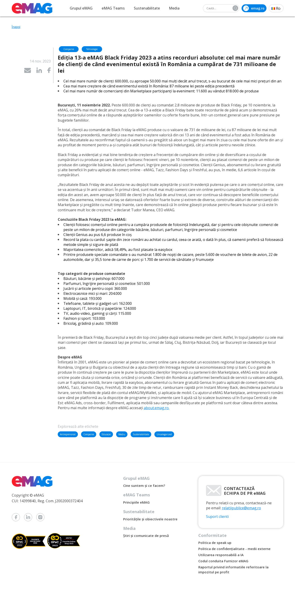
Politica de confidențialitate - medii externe (234, 548)
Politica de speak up (214, 542)
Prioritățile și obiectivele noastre (150, 519)
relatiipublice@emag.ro (241, 507)
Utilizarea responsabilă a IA (221, 555)
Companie (88, 434)
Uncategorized (164, 434)
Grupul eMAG (81, 8)
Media (174, 8)
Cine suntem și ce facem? (144, 485)
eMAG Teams (113, 8)
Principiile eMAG (136, 502)
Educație (106, 434)
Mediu (121, 434)
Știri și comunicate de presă (146, 535)
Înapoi (16, 27)
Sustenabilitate (147, 8)
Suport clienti (217, 516)
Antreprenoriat (68, 434)
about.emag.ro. (156, 407)
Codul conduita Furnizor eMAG (223, 561)
